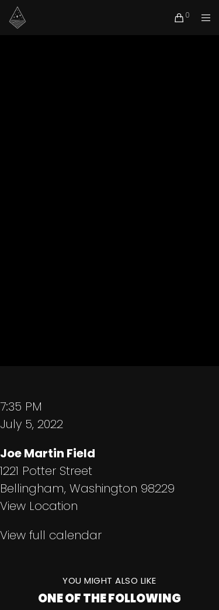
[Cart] (176, 17)
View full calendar (51, 535)
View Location (39, 506)
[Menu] (202, 17)
